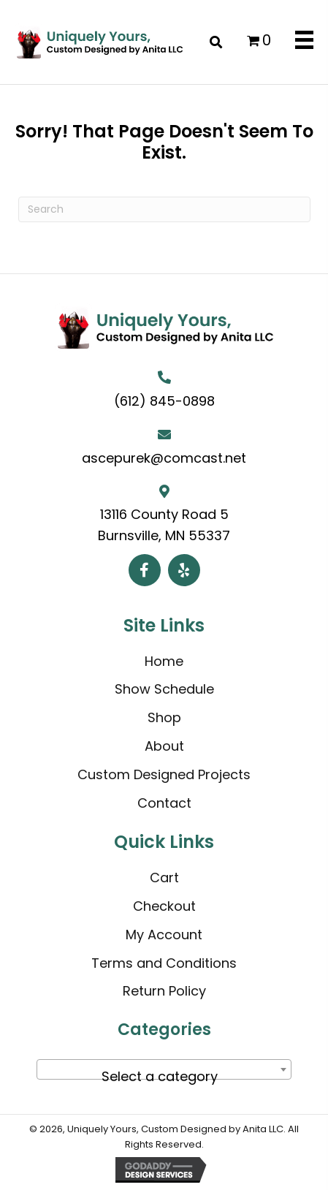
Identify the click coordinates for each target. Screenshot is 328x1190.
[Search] (164, 209)
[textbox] (164, 1077)
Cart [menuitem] (164, 877)
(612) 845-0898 (164, 401)
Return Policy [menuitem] (164, 991)
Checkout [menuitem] (164, 906)
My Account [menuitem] (164, 934)
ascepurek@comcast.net (164, 458)
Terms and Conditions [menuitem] (164, 963)
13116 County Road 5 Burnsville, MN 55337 (164, 525)
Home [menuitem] (164, 661)
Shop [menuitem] (164, 717)
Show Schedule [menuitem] (164, 689)
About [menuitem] (164, 746)
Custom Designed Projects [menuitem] (164, 774)
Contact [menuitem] (164, 803)
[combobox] (164, 1069)
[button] (145, 570)
